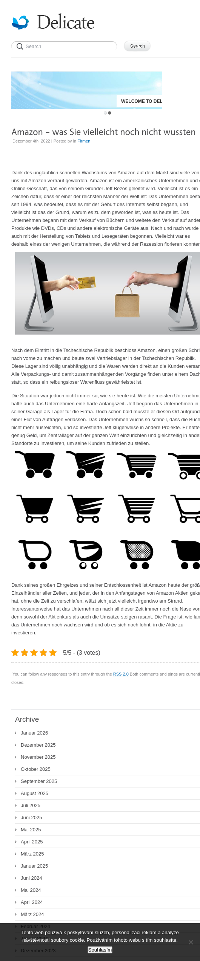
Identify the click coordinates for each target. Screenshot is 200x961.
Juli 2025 (30, 805)
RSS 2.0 (121, 674)
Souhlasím (100, 950)
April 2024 (32, 902)
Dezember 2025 (38, 745)
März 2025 (32, 854)
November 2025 (38, 757)
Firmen (83, 141)
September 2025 (39, 781)
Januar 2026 (34, 733)
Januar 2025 (34, 866)
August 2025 (34, 793)
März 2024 (32, 914)
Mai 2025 (31, 829)
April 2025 (32, 842)
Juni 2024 (31, 878)
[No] (190, 942)
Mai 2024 (31, 890)
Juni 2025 (31, 817)
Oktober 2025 (36, 769)
